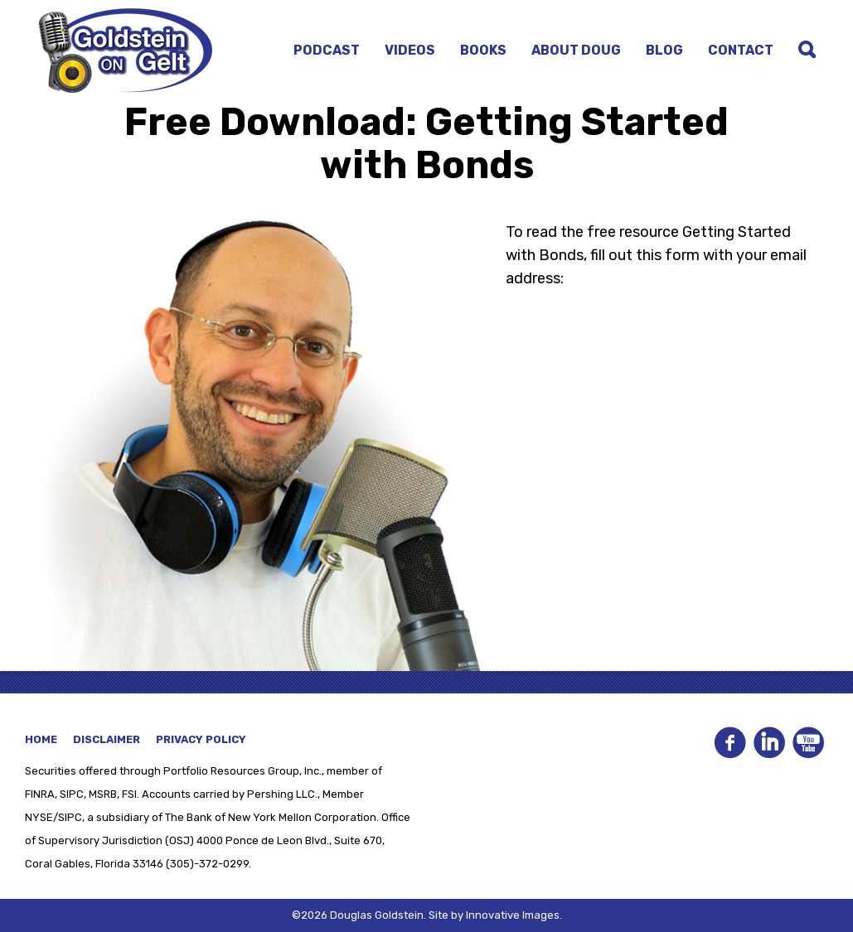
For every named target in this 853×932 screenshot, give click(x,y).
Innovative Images (513, 915)
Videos (410, 50)
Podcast (326, 50)
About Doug (576, 50)
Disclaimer (106, 739)
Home (41, 739)
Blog (664, 50)
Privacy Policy (201, 739)
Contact (740, 50)
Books (483, 50)
